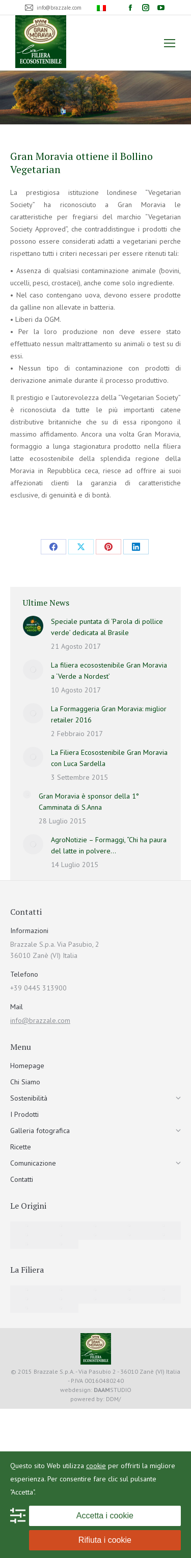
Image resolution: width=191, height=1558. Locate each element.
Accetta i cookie (104, 1515)
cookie (96, 1465)
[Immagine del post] (33, 626)
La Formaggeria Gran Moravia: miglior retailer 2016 (109, 714)
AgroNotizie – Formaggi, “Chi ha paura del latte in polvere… (109, 845)
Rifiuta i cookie (104, 1540)
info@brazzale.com (40, 1020)
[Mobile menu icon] (169, 43)
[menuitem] (103, 7)
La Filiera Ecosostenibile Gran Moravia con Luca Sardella (109, 758)
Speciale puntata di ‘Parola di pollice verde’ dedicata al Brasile (107, 627)
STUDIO (112, 1390)
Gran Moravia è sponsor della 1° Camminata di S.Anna (89, 801)
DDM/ (113, 1399)
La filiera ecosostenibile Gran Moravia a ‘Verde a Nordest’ (109, 670)
